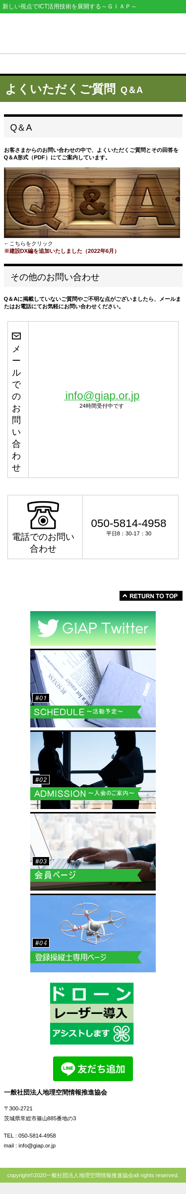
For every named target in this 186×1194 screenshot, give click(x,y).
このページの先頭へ (151, 596)
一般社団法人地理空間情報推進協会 (93, 31)
